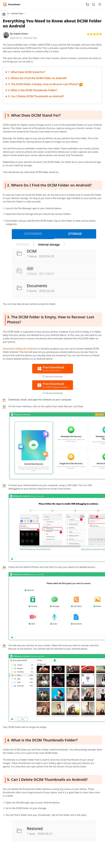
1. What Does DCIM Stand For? (26, 72)
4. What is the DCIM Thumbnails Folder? (32, 90)
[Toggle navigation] (99, 4)
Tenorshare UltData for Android (19, 348)
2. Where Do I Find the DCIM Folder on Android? (37, 78)
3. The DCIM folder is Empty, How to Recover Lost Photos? (43, 84)
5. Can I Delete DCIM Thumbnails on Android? (36, 96)
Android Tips (30, 37)
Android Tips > (18, 13)
